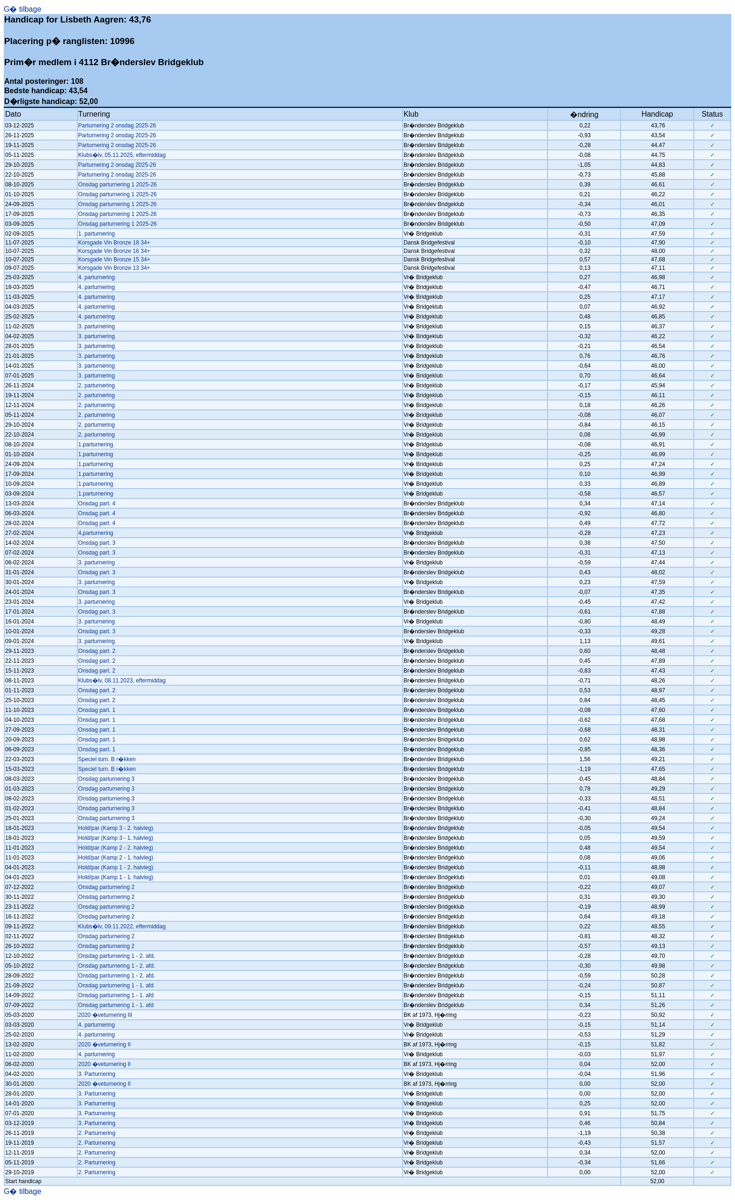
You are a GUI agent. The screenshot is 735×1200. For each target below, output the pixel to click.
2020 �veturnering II (104, 1044)
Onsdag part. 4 (96, 503)
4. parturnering (96, 277)
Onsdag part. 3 (96, 543)
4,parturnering (95, 533)
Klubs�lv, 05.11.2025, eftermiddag (122, 155)
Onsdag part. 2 (96, 651)
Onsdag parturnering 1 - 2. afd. (116, 956)
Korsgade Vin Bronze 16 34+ (114, 251)
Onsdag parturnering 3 (106, 779)
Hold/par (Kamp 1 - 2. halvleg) (115, 867)
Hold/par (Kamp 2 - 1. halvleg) (115, 857)
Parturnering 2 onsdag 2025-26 (117, 125)
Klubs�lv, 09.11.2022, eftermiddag (122, 926)
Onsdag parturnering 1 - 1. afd (116, 985)
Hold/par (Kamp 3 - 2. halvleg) (115, 828)
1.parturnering (95, 444)
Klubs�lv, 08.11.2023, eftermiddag (122, 680)
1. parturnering (96, 233)
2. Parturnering (96, 1133)
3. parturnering (96, 326)
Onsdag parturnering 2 (106, 887)
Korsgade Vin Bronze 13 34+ (114, 268)
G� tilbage (22, 9)
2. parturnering (96, 385)
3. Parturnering (96, 1074)
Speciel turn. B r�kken (107, 759)
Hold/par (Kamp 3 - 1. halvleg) (115, 838)
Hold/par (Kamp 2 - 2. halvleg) (115, 847)
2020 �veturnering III (105, 1015)
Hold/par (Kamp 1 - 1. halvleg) (115, 877)
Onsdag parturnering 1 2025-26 (117, 184)
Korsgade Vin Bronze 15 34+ (114, 259)
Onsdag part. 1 (96, 710)
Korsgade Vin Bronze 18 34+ (114, 242)
